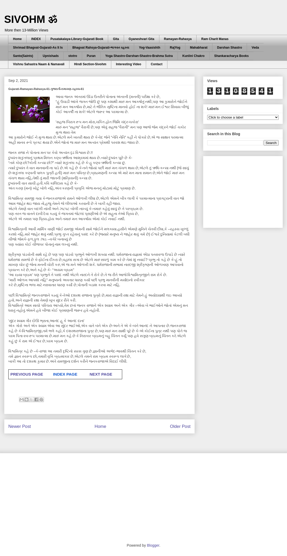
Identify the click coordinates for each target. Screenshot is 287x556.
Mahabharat (198, 47)
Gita (116, 39)
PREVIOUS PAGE (26, 374)
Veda (255, 47)
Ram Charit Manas (215, 39)
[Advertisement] (246, 190)
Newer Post (19, 426)
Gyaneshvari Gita (141, 39)
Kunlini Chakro (193, 56)
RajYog (175, 47)
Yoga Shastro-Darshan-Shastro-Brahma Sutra (139, 56)
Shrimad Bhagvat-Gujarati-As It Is (38, 47)
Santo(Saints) (23, 56)
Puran (91, 56)
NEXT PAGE (100, 374)
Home (17, 39)
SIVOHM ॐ (30, 19)
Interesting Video (128, 64)
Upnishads (50, 56)
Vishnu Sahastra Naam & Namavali (38, 64)
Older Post (180, 426)
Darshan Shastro (229, 47)
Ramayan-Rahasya (178, 39)
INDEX (36, 39)
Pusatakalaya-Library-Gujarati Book (76, 39)
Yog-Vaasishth (149, 47)
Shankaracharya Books (231, 56)
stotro (72, 56)
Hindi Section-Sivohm (90, 64)
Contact (156, 64)
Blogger (153, 545)
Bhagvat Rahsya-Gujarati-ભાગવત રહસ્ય (100, 47)
